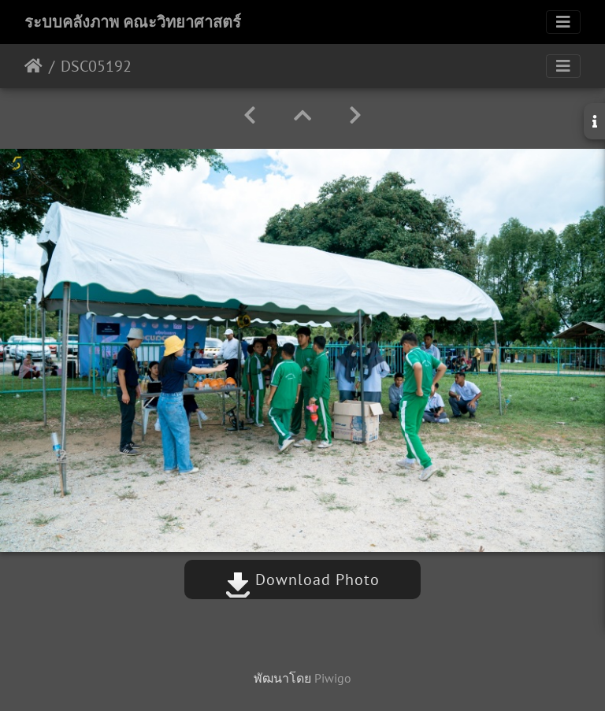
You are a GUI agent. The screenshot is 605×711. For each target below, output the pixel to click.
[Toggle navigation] (563, 22)
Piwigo (332, 678)
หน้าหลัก (33, 66)
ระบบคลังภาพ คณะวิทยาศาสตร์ (132, 22)
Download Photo (302, 579)
